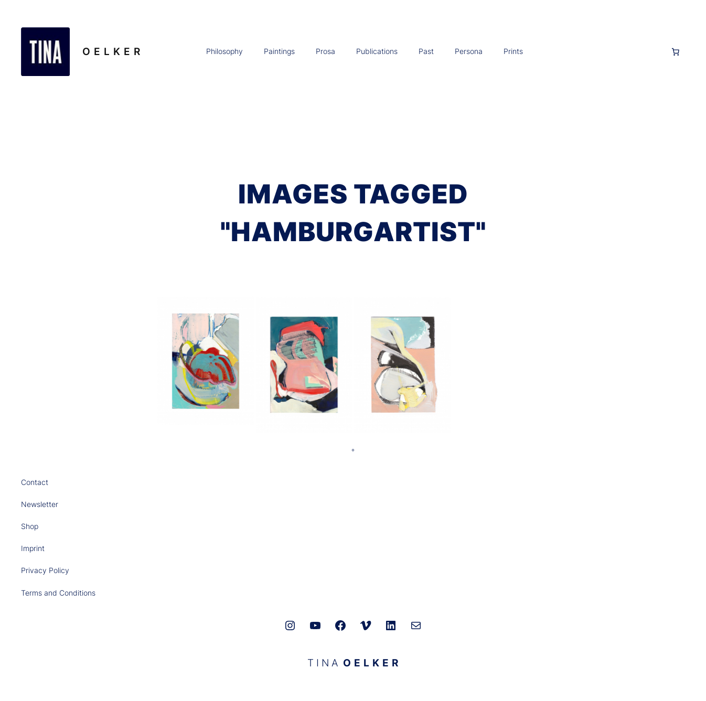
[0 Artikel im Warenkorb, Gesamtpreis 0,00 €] (675, 51)
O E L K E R (111, 52)
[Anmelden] (596, 51)
